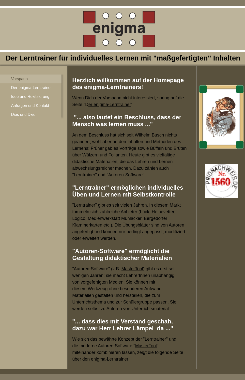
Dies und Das (23, 114)
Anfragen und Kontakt (30, 106)
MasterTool (132, 268)
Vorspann (19, 79)
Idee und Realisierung (30, 96)
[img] (122, 36)
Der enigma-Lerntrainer (31, 88)
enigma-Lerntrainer (109, 359)
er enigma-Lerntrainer (109, 104)
